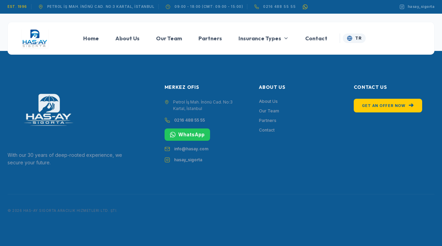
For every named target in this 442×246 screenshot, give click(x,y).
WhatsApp (187, 134)
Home (91, 38)
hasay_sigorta (188, 159)
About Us (127, 38)
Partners (210, 38)
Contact (316, 38)
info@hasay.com (191, 148)
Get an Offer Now (388, 105)
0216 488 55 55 (279, 6)
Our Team (169, 38)
